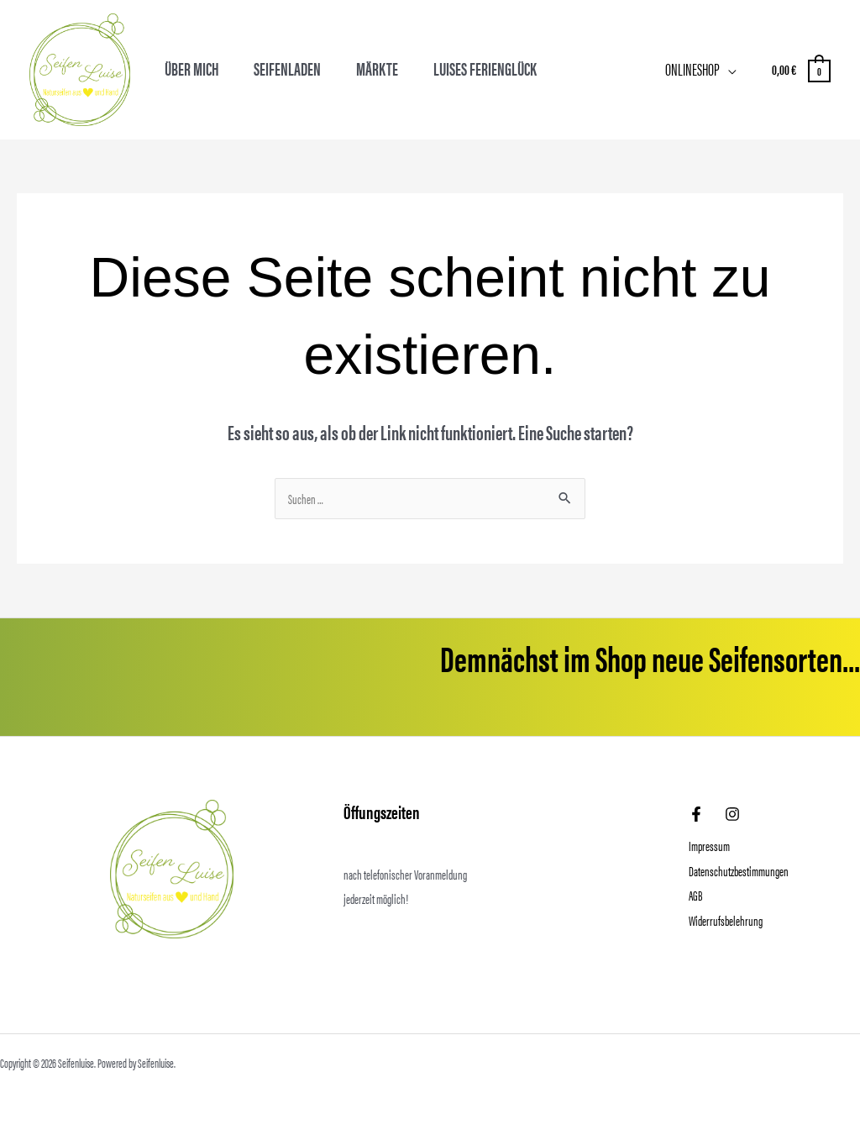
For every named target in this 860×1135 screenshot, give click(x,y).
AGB (695, 895)
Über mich (192, 68)
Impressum (709, 845)
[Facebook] (696, 814)
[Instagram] (732, 814)
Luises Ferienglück (485, 68)
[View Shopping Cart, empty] (800, 69)
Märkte (377, 68)
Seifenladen (287, 68)
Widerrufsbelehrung (726, 920)
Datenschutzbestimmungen (739, 870)
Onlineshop (692, 68)
